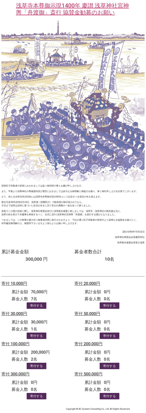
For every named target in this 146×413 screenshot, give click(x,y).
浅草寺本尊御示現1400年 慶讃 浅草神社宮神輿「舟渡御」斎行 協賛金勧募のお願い (72, 9)
